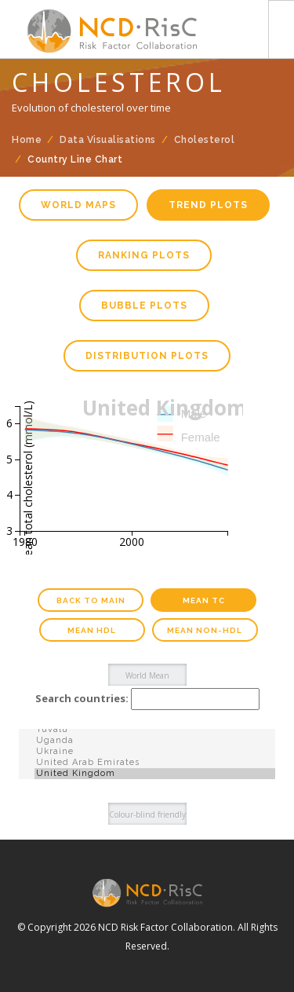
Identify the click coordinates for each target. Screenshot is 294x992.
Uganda (155, 740)
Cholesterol (204, 139)
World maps (78, 204)
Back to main (90, 600)
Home (27, 139)
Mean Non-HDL (204, 630)
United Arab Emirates (155, 762)
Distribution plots (147, 355)
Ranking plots (144, 255)
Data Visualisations (108, 139)
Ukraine (155, 751)
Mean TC (204, 600)
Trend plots (208, 204)
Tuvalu (155, 729)
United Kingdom (155, 773)
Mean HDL (91, 630)
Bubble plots (144, 305)
